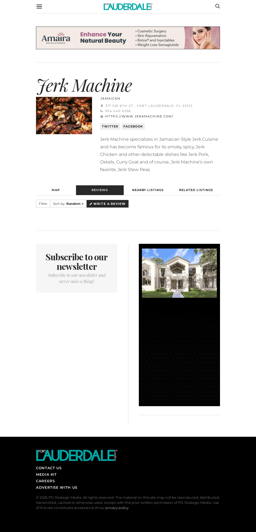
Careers (45, 481)
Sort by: (68, 204)
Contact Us (48, 468)
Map (56, 190)
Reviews (99, 190)
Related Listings (196, 190)
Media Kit (46, 474)
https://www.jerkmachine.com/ (139, 116)
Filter (43, 204)
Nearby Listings (148, 190)
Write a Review (108, 204)
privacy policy (117, 508)
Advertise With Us (56, 487)
